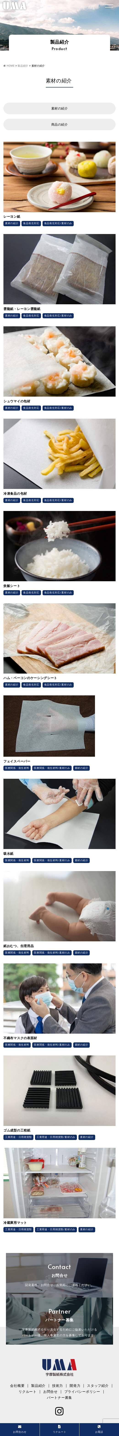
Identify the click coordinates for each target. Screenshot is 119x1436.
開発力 (75, 1386)
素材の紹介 (59, 108)
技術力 (57, 1386)
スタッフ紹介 (97, 1386)
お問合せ (50, 1392)
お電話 (99, 1429)
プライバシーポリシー (82, 1392)
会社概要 (17, 1386)
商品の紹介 (59, 124)
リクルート (28, 1392)
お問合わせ (20, 1429)
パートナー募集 (59, 1398)
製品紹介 (38, 1386)
